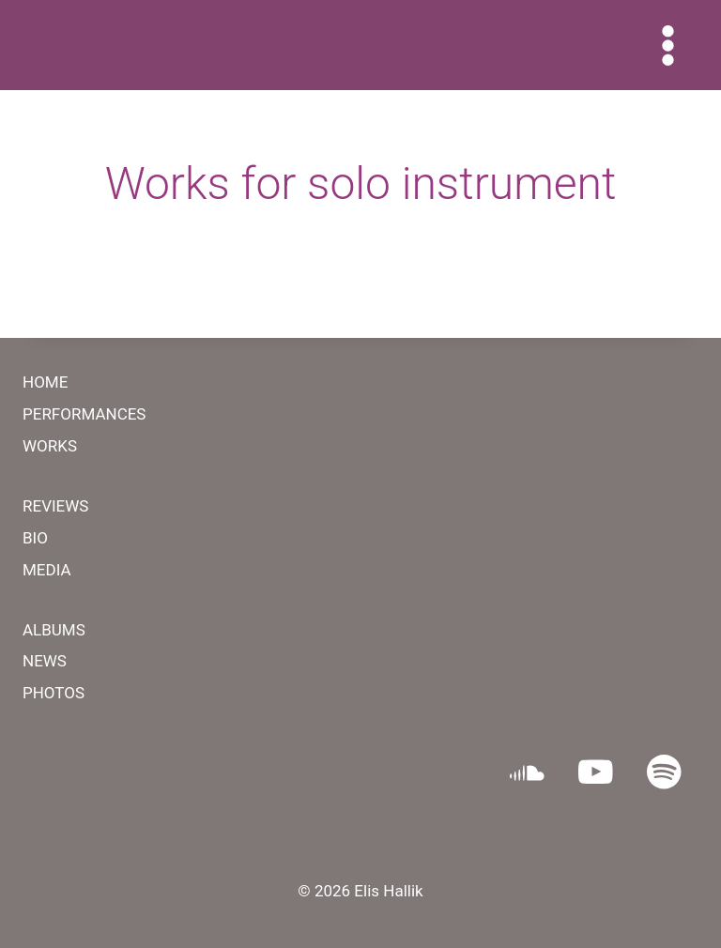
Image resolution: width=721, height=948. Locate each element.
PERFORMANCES (84, 414)
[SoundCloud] (527, 772)
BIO (35, 537)
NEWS (45, 660)
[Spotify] (664, 772)
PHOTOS (53, 692)
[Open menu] (667, 45)
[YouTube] (595, 772)
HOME (45, 382)
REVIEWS (55, 506)
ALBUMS (54, 629)
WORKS (50, 445)
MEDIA (47, 569)
